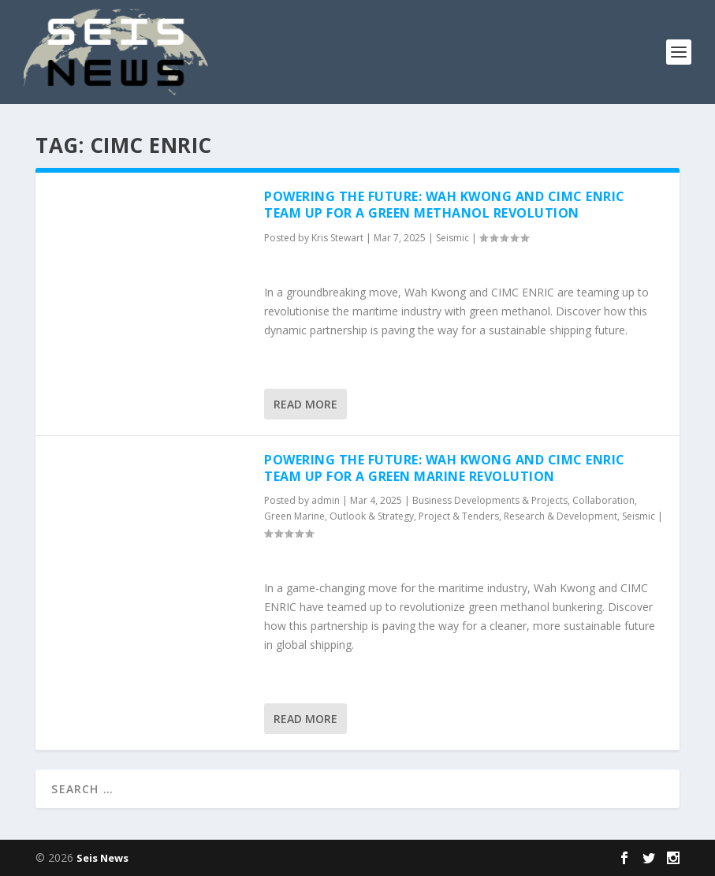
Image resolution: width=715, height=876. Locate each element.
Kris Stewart (337, 237)
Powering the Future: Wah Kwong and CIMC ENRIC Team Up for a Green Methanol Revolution (444, 205)
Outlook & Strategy (372, 516)
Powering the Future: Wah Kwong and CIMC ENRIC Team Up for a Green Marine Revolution (444, 468)
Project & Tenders (459, 516)
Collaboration (603, 500)
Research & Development (560, 516)
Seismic (452, 237)
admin (325, 500)
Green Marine (294, 516)
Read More (305, 404)
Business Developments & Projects (490, 500)
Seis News (102, 858)
